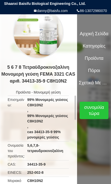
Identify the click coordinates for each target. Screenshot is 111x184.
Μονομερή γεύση (47, 92)
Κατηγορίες (94, 46)
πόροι (94, 70)
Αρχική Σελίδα (94, 33)
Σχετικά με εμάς (94, 82)
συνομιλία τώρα (94, 110)
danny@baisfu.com (52, 11)
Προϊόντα (23, 92)
